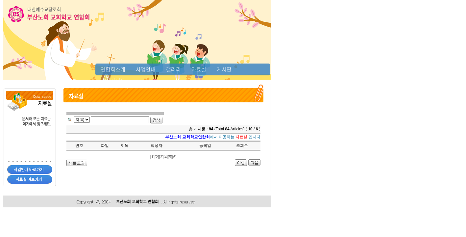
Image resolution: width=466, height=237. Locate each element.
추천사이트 (113, 80)
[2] (157, 157)
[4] (165, 157)
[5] (170, 157)
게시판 (224, 69)
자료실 (198, 69)
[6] (174, 157)
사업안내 (146, 69)
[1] (152, 157)
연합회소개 (113, 69)
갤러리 (173, 69)
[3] (161, 157)
